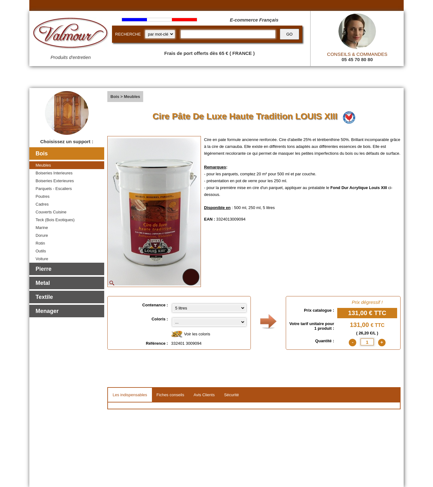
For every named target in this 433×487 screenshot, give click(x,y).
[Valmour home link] (70, 34)
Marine (42, 227)
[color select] (209, 322)
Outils (41, 251)
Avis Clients (204, 394)
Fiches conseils (170, 394)
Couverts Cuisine (51, 212)
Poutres (43, 196)
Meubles (43, 165)
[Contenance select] (209, 308)
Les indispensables (130, 394)
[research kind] (160, 34)
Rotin (40, 243)
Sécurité (231, 394)
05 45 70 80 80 (357, 59)
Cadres (42, 204)
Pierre (43, 269)
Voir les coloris (190, 334)
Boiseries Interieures (54, 173)
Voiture (42, 258)
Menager (47, 311)
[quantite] (367, 341)
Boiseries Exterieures (55, 180)
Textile (44, 297)
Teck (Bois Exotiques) (55, 219)
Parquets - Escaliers (54, 188)
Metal (43, 283)
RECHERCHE (128, 34)
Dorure (42, 235)
